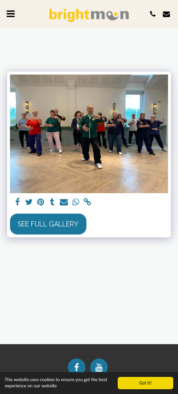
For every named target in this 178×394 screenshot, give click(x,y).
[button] (10, 14)
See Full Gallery (48, 224)
